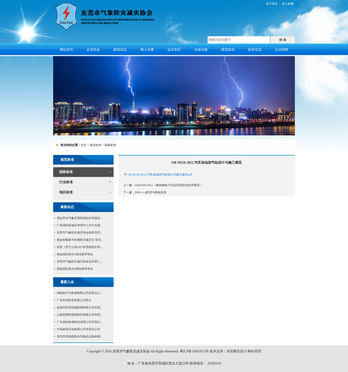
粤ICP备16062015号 (194, 351)
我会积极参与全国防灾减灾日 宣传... (80, 239)
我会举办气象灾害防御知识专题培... (79, 218)
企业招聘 (281, 49)
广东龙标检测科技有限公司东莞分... (79, 322)
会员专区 (174, 49)
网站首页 (66, 49)
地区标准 (66, 192)
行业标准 (66, 182)
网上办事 (147, 49)
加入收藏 (288, 3)
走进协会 (93, 49)
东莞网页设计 (236, 351)
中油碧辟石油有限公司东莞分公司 (78, 329)
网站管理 (254, 351)
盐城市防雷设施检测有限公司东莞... (79, 307)
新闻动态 (120, 49)
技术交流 (254, 49)
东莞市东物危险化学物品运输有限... (79, 336)
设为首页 (272, 3)
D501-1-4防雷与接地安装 (151, 192)
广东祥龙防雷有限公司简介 (74, 300)
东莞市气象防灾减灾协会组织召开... (79, 232)
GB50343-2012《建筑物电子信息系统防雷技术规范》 (168, 185)
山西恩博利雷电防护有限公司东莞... (79, 314)
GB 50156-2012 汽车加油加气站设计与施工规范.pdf (160, 174)
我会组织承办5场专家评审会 (75, 254)
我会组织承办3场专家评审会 (75, 268)
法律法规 (201, 49)
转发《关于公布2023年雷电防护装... (79, 247)
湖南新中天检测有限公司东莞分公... (79, 293)
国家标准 (66, 172)
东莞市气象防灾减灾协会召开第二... (79, 261)
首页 (84, 145)
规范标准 (228, 49)
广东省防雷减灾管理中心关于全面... (79, 225)
